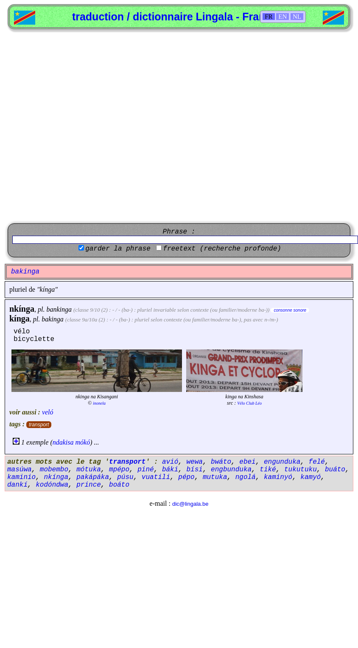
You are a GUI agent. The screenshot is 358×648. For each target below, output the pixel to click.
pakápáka (92, 477)
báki (170, 469)
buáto (335, 469)
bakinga (53, 319)
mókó (83, 442)
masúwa (19, 469)
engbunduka (231, 469)
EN (282, 16)
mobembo (54, 469)
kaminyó (278, 477)
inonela (99, 403)
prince (88, 485)
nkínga (21, 308)
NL (297, 16)
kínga (19, 318)
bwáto (221, 462)
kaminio (21, 477)
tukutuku (300, 469)
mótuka (88, 469)
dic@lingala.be (190, 504)
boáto (119, 485)
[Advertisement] (92, 126)
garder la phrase (118, 249)
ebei (247, 462)
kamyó (310, 477)
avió (170, 462)
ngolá (245, 477)
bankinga (59, 309)
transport (39, 425)
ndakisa (63, 442)
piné (145, 469)
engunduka (282, 462)
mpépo (119, 469)
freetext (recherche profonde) (222, 249)
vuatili (156, 477)
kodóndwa (52, 485)
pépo (186, 477)
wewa (194, 462)
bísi (194, 469)
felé (317, 462)
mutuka (215, 477)
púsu (125, 477)
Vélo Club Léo (249, 403)
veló (47, 412)
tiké (268, 469)
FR (268, 16)
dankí (17, 485)
